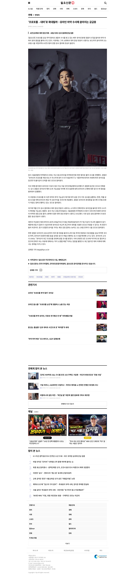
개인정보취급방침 (69, 550)
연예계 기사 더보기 (67, 404)
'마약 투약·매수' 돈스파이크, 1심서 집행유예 (44, 339)
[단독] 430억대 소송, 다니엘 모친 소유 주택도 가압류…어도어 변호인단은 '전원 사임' (70, 374)
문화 (82, 9)
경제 (54, 9)
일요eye (104, 9)
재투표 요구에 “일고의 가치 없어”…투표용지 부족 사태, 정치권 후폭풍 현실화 (61, 484)
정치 (48, 9)
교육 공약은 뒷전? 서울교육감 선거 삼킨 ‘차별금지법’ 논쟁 (54, 478)
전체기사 (32, 505)
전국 (89, 9)
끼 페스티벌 (33, 538)
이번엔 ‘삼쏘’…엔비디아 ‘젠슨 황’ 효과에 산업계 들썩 (52, 473)
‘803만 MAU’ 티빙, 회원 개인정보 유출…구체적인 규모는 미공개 (56, 495)
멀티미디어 (72, 528)
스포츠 (75, 9)
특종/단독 (39, 9)
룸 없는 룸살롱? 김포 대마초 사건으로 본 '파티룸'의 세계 (48, 327)
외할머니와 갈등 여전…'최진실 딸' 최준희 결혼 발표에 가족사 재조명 (65, 395)
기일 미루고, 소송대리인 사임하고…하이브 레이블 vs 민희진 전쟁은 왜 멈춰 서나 (69, 385)
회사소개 (35, 550)
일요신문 (68, 3)
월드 (95, 9)
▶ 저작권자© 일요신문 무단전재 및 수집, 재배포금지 (47, 259)
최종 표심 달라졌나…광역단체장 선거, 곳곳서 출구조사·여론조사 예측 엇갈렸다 (61, 467)
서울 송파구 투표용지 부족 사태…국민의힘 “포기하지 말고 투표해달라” (58, 490)
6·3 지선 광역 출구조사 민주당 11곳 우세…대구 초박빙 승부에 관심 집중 (59, 456)
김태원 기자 (34, 270)
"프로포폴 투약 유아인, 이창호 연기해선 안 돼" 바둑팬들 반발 (50, 316)
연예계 (37, 15)
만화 (70, 533)
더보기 (67, 543)
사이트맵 (86, 550)
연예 (67, 9)
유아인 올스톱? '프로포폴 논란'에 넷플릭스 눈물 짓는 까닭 (49, 304)
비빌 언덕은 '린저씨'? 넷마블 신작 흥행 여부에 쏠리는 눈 (53, 462)
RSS (101, 550)
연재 (30, 533)
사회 (61, 9)
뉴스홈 (30, 9)
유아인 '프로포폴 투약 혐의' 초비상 (40, 293)
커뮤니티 (50, 550)
